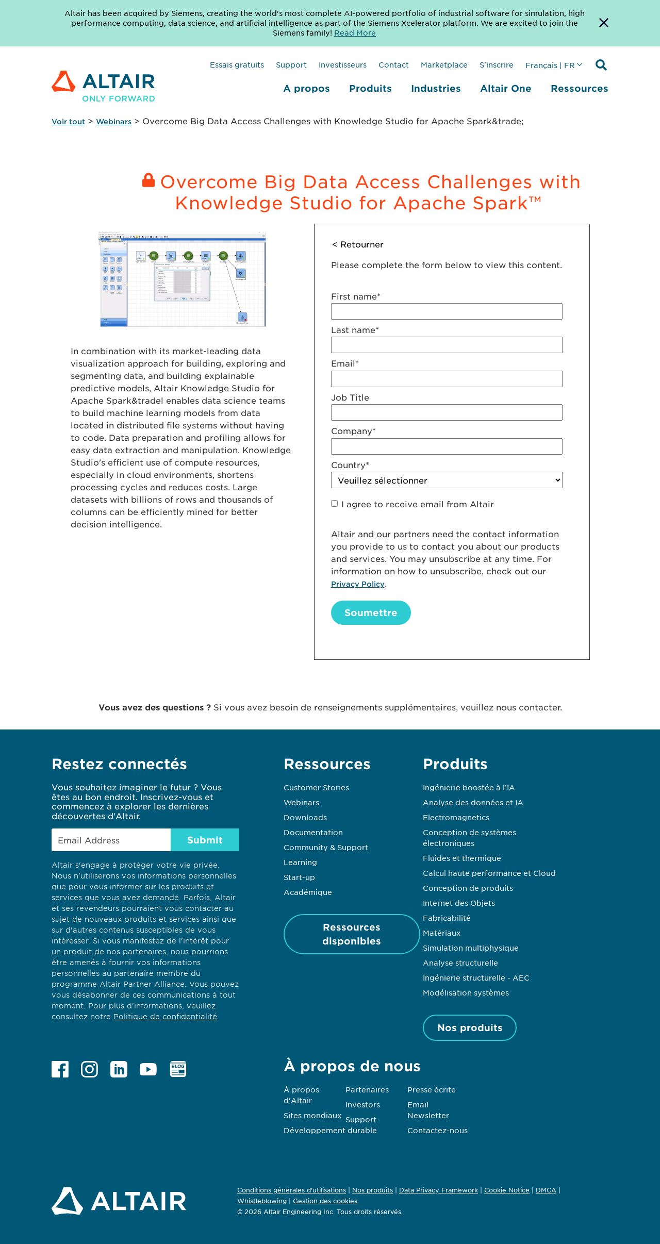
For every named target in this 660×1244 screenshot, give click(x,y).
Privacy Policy (358, 583)
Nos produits (470, 1027)
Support (291, 64)
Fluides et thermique (462, 857)
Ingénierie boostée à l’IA (469, 787)
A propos (306, 88)
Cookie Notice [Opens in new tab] (507, 1190)
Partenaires (367, 1089)
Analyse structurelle (460, 962)
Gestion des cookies (325, 1201)
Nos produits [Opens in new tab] (372, 1190)
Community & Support (326, 847)
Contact (393, 64)
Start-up (299, 877)
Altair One (506, 88)
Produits (370, 88)
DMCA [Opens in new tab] (546, 1190)
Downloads (305, 817)
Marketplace (444, 64)
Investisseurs (343, 64)
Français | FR (550, 65)
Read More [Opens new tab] (355, 32)
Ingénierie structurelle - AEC (476, 977)
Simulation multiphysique (471, 947)
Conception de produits (468, 887)
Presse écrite (431, 1089)
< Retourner (358, 244)
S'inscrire (497, 64)
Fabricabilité (447, 917)
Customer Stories (316, 787)
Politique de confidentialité (165, 1016)
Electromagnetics (456, 817)
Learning (300, 862)
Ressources (579, 88)
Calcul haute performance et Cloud (489, 872)
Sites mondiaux (313, 1115)
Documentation (313, 832)
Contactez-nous (437, 1130)
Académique (308, 892)
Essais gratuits (237, 64)
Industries (436, 88)
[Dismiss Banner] (603, 23)
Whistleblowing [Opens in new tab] (262, 1201)
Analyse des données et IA (473, 802)
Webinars (113, 121)
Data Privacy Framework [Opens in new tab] (438, 1190)
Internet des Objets (459, 902)
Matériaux (442, 932)
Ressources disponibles (351, 934)
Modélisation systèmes (466, 992)
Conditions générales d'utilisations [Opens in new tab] (291, 1190)
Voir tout (68, 121)
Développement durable (330, 1130)
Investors (362, 1104)
